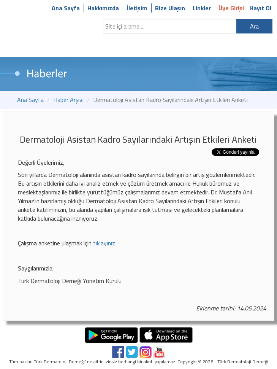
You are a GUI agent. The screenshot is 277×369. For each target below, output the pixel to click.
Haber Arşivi (68, 99)
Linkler (202, 8)
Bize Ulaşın (170, 8)
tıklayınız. (104, 243)
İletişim (137, 8)
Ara (254, 26)
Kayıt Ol (260, 8)
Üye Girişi (231, 8)
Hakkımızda (103, 8)
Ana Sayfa (66, 8)
